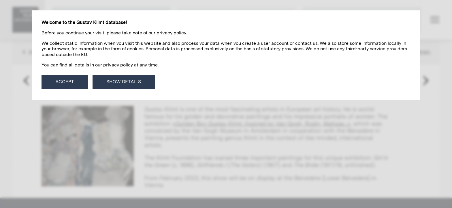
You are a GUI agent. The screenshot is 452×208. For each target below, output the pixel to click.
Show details (123, 81)
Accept (64, 81)
